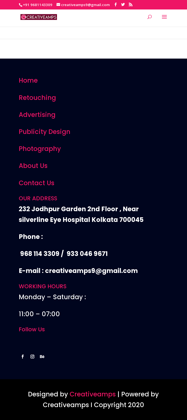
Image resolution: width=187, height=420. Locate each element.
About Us (33, 165)
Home (28, 80)
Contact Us (36, 183)
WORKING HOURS (42, 286)
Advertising (37, 114)
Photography (40, 148)
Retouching (37, 97)
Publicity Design (44, 131)
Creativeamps (93, 394)
